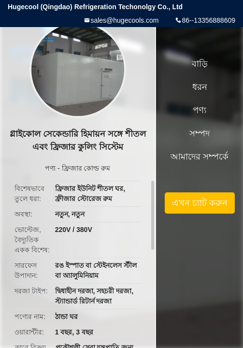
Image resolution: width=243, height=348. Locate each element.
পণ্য (50, 168)
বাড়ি (200, 64)
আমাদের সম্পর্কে (200, 156)
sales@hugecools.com (124, 20)
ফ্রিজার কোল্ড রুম (86, 168)
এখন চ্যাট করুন (200, 203)
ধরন (199, 87)
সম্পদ (199, 133)
